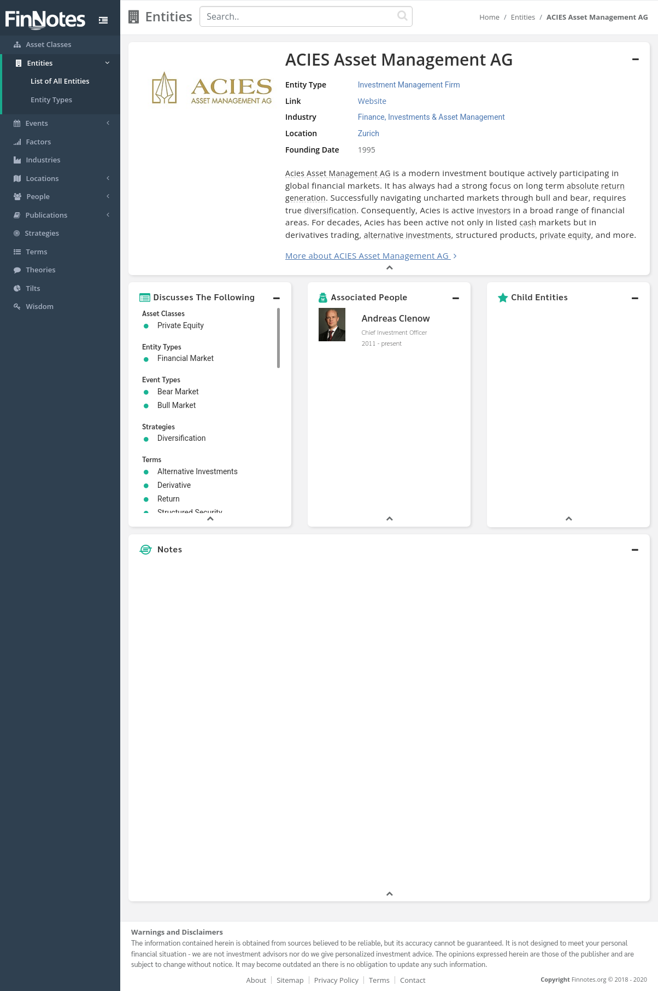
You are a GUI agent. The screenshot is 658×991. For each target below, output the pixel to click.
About (256, 980)
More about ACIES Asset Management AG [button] (367, 255)
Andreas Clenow (396, 318)
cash (527, 222)
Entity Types (51, 99)
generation (305, 198)
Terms (379, 980)
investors (493, 210)
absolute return (596, 185)
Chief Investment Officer (394, 332)
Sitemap (290, 980)
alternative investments (407, 235)
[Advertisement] (582, 724)
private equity (565, 235)
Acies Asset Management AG (338, 173)
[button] (209, 297)
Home (489, 17)
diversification (330, 210)
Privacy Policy (336, 980)
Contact (413, 980)
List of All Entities (60, 81)
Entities (523, 17)
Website (372, 101)
